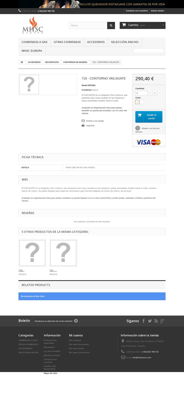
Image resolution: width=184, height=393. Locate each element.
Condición (87, 90)
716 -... (22, 270)
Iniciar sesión (157, 11)
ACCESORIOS (96, 42)
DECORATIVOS (52, 62)
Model (85, 85)
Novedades (49, 347)
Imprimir (90, 125)
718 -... (84, 270)
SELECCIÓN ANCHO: (125, 42)
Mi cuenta (76, 335)
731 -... (146, 270)
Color (138, 98)
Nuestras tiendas (52, 355)
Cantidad (139, 88)
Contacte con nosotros (137, 11)
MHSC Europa (32, 51)
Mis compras (75, 340)
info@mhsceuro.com (141, 357)
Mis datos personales (79, 352)
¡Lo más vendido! (52, 351)
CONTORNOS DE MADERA (75, 62)
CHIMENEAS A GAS (34, 42)
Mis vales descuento (79, 344)
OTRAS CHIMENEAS (67, 42)
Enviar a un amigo (95, 121)
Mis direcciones (76, 348)
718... (114, 270)
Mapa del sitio (50, 373)
